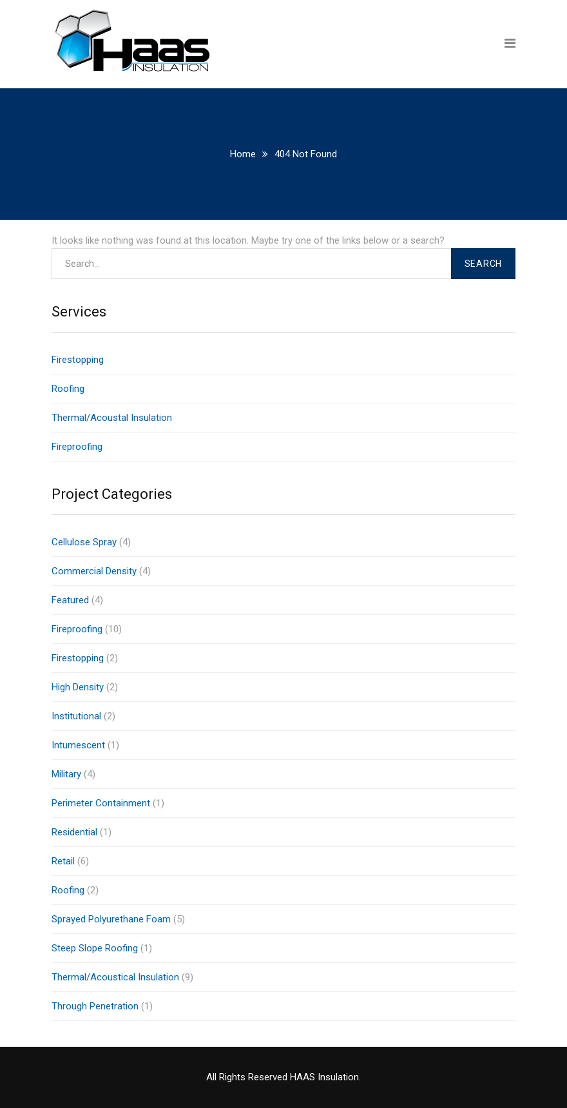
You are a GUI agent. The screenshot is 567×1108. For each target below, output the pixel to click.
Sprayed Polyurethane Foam (111, 919)
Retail (63, 861)
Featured (70, 600)
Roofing (68, 388)
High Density (78, 687)
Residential (74, 832)
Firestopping (78, 359)
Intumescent (78, 745)
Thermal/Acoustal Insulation (112, 417)
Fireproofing (77, 446)
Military (66, 774)
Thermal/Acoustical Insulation (115, 977)
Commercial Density (94, 571)
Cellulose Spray (84, 542)
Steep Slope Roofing (95, 948)
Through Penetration (95, 1006)
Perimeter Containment (101, 803)
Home (243, 154)
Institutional (76, 716)
